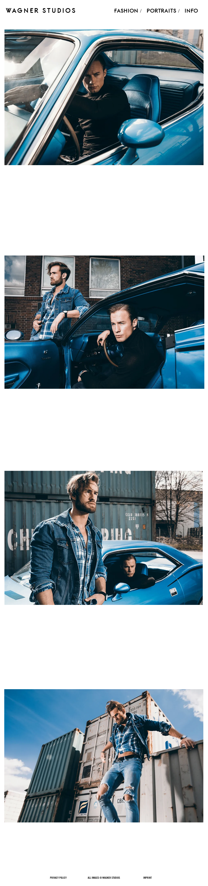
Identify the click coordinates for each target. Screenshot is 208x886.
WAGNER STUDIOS (41, 10)
